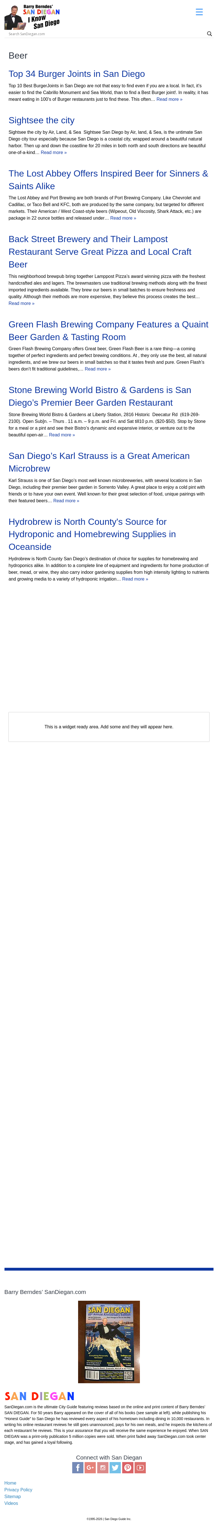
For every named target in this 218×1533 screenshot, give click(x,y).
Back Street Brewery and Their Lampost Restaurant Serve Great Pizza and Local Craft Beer (99, 251)
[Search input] (54, 34)
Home (10, 1483)
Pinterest (127, 1467)
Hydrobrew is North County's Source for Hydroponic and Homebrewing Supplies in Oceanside (92, 534)
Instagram (102, 1467)
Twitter (115, 1467)
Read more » (169, 99)
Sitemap (12, 1496)
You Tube (140, 1467)
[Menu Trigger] (199, 12)
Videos (11, 1503)
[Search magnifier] (210, 34)
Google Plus (90, 1467)
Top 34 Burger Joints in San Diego (76, 74)
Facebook (77, 1467)
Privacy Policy (18, 1489)
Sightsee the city (41, 120)
